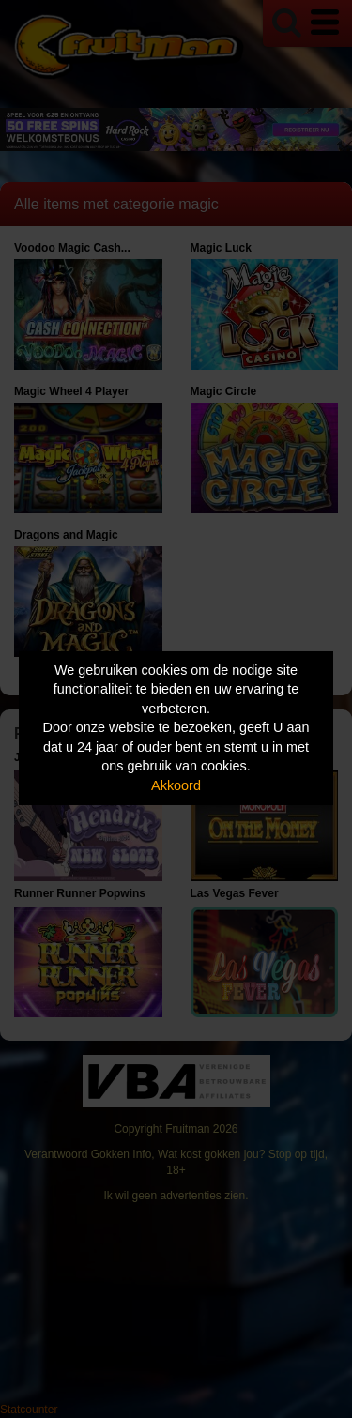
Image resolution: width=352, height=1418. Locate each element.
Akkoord (176, 785)
